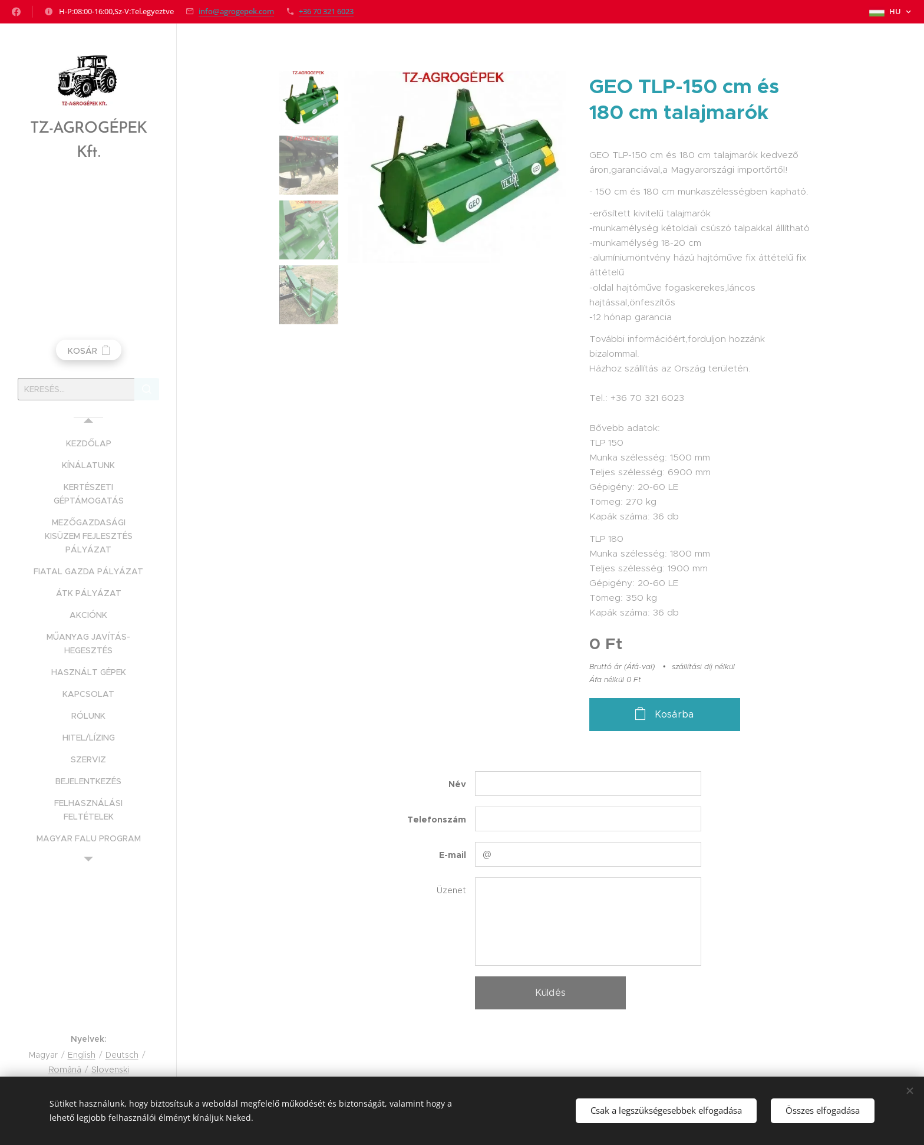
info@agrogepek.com (236, 11)
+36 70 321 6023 (326, 11)
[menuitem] (88, 443)
